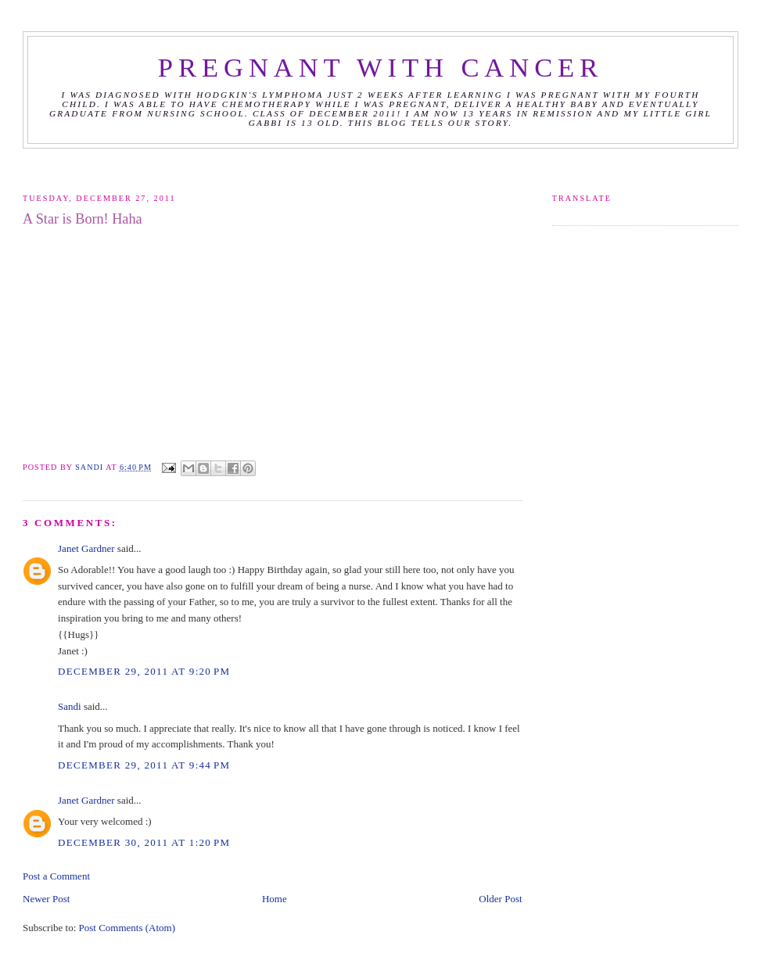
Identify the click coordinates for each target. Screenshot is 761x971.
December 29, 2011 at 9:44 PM (144, 765)
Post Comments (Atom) (127, 927)
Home (274, 899)
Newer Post (46, 899)
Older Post (500, 899)
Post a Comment (56, 876)
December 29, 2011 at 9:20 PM (144, 671)
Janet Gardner (86, 548)
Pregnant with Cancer (380, 67)
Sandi (90, 467)
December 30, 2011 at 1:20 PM (144, 842)
